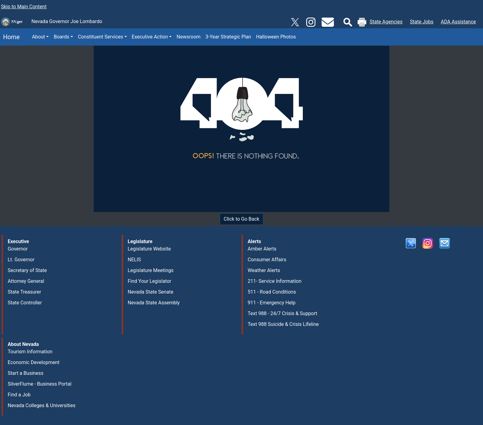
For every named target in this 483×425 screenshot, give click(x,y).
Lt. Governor (21, 260)
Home (10, 37)
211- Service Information (275, 281)
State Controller (25, 303)
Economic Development (33, 362)
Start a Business (25, 373)
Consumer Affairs (267, 260)
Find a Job (19, 395)
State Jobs (421, 22)
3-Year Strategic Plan (228, 37)
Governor (18, 249)
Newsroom (189, 37)
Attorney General (26, 281)
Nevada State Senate (150, 292)
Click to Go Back (241, 219)
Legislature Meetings (151, 270)
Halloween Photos (276, 37)
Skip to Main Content (24, 7)
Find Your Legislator (149, 281)
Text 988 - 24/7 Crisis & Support (282, 313)
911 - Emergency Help (271, 303)
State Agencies (386, 22)
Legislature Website (149, 249)
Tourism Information (30, 352)
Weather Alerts (264, 270)
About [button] (38, 37)
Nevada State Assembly (154, 303)
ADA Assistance (458, 22)
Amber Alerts (262, 249)
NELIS (134, 260)
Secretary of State (27, 270)
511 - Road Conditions (272, 292)
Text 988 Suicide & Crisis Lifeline (283, 324)
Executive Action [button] (150, 37)
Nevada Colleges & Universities (41, 405)
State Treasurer (24, 292)
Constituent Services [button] (100, 37)
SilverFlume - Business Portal (39, 384)
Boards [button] (61, 37)
